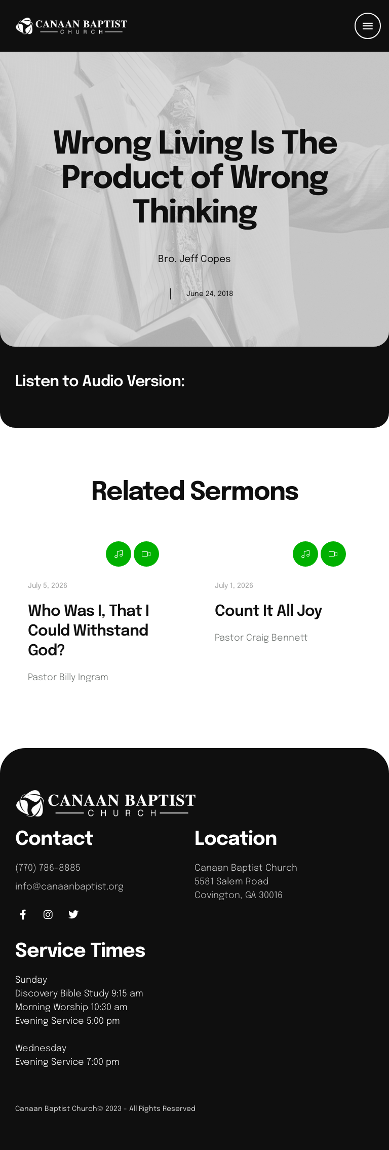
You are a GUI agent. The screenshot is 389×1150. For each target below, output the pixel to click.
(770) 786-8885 (48, 868)
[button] (368, 26)
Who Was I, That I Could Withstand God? (88, 631)
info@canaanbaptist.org (69, 887)
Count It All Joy (268, 611)
